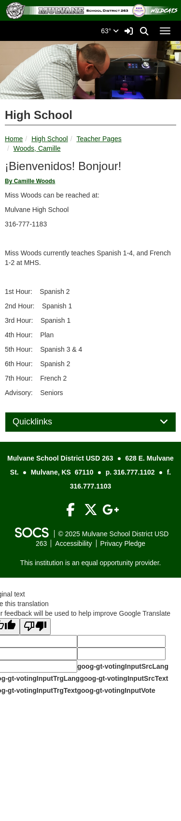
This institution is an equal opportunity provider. (90, 563)
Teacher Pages (98, 139)
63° (110, 31)
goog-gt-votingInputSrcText (124, 678)
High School (49, 139)
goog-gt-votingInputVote (116, 690)
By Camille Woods (30, 181)
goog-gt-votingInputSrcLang (122, 666)
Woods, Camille (37, 148)
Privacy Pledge (122, 543)
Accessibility (73, 543)
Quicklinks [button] (43, 421)
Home (14, 139)
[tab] (90, 422)
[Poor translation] (35, 626)
